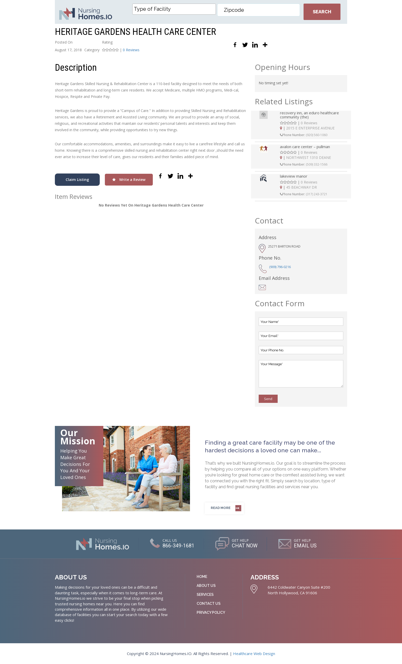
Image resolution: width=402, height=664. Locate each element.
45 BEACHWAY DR (301, 187)
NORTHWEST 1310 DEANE (308, 157)
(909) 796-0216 (280, 266)
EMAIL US (305, 546)
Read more (220, 508)
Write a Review (128, 179)
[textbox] (175, 9)
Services (205, 595)
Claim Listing (77, 179)
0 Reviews (131, 49)
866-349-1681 (178, 546)
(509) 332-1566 (316, 164)
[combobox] (174, 9)
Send (268, 398)
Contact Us (208, 603)
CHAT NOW (245, 546)
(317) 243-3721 (316, 194)
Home (202, 577)
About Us (206, 586)
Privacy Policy (211, 612)
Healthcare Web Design (254, 653)
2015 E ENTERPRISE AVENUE (310, 128)
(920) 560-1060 (316, 135)
